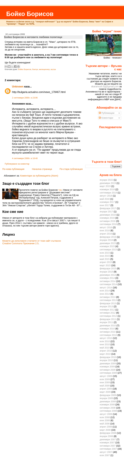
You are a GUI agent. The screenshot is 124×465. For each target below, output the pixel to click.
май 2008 (105, 423)
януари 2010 (106, 360)
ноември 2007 (107, 442)
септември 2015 (108, 249)
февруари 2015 (108, 268)
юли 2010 (105, 341)
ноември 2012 (107, 309)
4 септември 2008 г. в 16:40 (24, 158)
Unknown (17, 86)
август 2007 (106, 452)
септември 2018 (108, 192)
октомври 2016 (107, 221)
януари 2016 (106, 240)
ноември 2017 (107, 202)
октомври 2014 (107, 281)
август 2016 (106, 227)
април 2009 (106, 388)
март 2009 (105, 392)
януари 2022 (106, 180)
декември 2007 (108, 439)
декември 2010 (108, 325)
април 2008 (106, 426)
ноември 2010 (107, 328)
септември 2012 (108, 316)
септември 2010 (108, 335)
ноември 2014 (107, 278)
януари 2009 (106, 398)
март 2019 (105, 186)
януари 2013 (106, 306)
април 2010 (106, 350)
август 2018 (106, 195)
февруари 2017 (108, 208)
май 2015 (105, 259)
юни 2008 (105, 420)
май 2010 (105, 347)
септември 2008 (108, 411)
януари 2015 (106, 271)
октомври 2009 (107, 370)
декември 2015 (108, 243)
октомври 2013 (107, 297)
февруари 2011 (108, 319)
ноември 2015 (107, 246)
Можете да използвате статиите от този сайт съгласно (31, 241)
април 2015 (106, 262)
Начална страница (42, 169)
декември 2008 (108, 401)
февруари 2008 (108, 433)
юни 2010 (105, 344)
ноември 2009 (107, 366)
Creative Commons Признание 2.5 (20, 243)
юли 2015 (105, 252)
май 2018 (105, 199)
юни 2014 (105, 294)
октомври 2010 (107, 332)
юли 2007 (105, 455)
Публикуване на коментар (17, 164)
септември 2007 (108, 449)
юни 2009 (105, 382)
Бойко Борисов (29, 13)
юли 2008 (105, 417)
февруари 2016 (108, 237)
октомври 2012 (107, 312)
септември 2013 (108, 300)
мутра (53, 69)
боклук (35, 69)
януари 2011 (106, 322)
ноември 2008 (107, 404)
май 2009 (105, 385)
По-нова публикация (13, 169)
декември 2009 (108, 363)
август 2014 (106, 287)
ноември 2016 (107, 218)
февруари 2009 (108, 395)
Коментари (106, 118)
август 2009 (106, 376)
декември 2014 (108, 275)
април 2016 (106, 233)
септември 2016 (108, 224)
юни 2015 (105, 256)
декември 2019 (108, 183)
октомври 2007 (107, 445)
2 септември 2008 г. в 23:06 (24, 98)
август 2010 (106, 338)
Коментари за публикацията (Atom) (39, 175)
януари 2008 (106, 436)
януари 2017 (106, 211)
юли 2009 (105, 379)
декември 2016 (108, 215)
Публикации (106, 113)
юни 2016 (105, 230)
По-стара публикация (71, 169)
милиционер (44, 69)
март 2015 (105, 265)
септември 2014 (108, 284)
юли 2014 (105, 290)
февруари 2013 (108, 303)
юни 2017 (105, 205)
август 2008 (106, 414)
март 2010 (105, 354)
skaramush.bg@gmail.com (105, 86)
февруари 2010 (108, 357)
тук (60, 190)
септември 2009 (108, 373)
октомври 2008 (107, 407)
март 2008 (105, 430)
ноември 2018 (107, 189)
